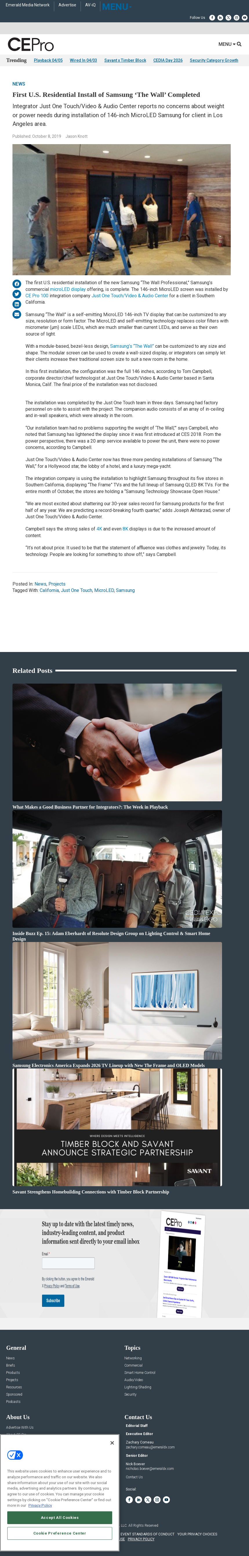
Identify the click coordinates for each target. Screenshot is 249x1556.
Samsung (125, 590)
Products (13, 1373)
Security (130, 1394)
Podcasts (13, 1402)
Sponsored (14, 1394)
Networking (133, 1358)
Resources (14, 1387)
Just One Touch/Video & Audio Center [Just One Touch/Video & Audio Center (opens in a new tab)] (130, 295)
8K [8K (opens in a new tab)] (126, 529)
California (49, 590)
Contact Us (134, 1477)
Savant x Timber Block (125, 60)
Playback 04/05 (48, 60)
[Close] (112, 1443)
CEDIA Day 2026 (168, 60)
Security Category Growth (214, 60)
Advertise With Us (20, 1428)
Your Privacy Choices (197, 1534)
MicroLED (104, 590)
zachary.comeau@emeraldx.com (150, 1447)
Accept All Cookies (60, 1517)
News (18, 84)
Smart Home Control (139, 1373)
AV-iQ (90, 5)
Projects (57, 584)
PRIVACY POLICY (141, 1539)
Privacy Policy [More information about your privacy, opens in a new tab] (40, 1505)
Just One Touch (76, 590)
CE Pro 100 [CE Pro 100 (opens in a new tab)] (37, 295)
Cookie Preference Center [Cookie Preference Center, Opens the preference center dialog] (59, 1533)
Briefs (10, 1365)
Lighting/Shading (137, 1387)
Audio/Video (133, 1380)
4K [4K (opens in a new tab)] (100, 529)
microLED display (68, 289)
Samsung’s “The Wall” (132, 346)
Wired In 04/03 (83, 60)
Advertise (67, 5)
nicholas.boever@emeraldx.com (150, 1469)
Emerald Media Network (28, 5)
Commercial (133, 1365)
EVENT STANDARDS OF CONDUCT (148, 1534)
